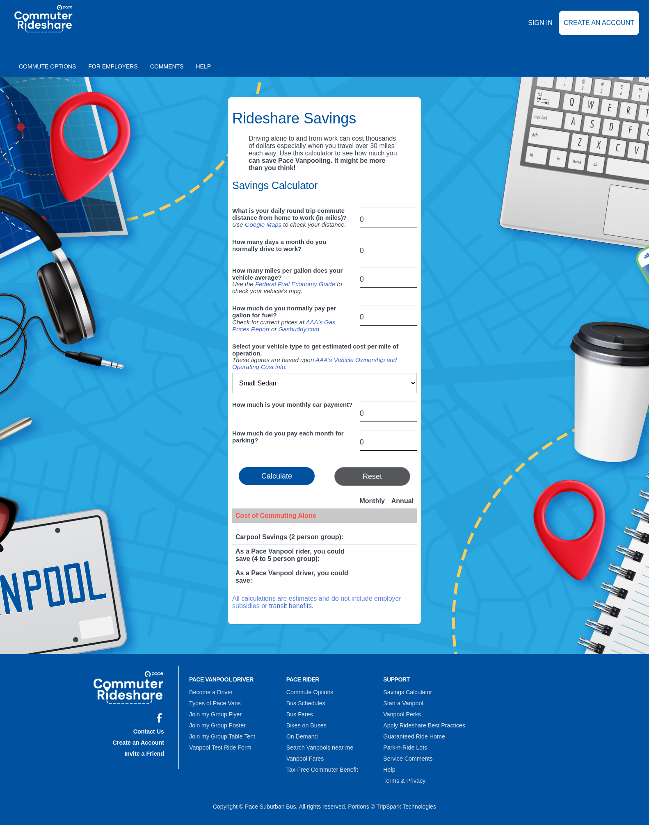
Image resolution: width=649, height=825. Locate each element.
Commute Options (47, 66)
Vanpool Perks (401, 713)
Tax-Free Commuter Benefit (321, 766)
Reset (372, 476)
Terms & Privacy (404, 777)
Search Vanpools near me (319, 745)
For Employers (113, 66)
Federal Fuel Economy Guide (295, 283)
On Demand (301, 735)
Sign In (540, 28)
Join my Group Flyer (215, 713)
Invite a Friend (144, 752)
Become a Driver (210, 692)
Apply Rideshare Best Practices (423, 724)
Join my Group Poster (217, 724)
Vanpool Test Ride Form (219, 745)
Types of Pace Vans (214, 703)
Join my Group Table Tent (221, 735)
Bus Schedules (305, 703)
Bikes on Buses (306, 724)
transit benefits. (291, 605)
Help (203, 66)
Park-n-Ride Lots (404, 745)
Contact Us (149, 730)
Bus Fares (299, 713)
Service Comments (407, 756)
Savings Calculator (407, 692)
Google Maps (263, 224)
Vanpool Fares (304, 756)
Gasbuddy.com (299, 329)
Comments (167, 66)
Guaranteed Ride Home (413, 735)
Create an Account (599, 28)
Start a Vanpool (402, 703)
